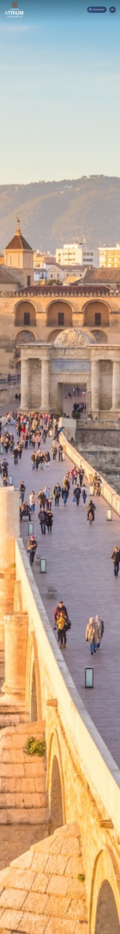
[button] (112, 9)
